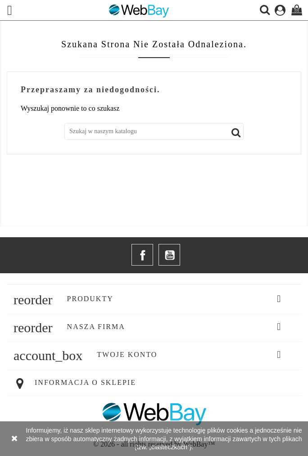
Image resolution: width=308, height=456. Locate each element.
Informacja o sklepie (85, 382)
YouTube (169, 254)
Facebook (142, 254)
